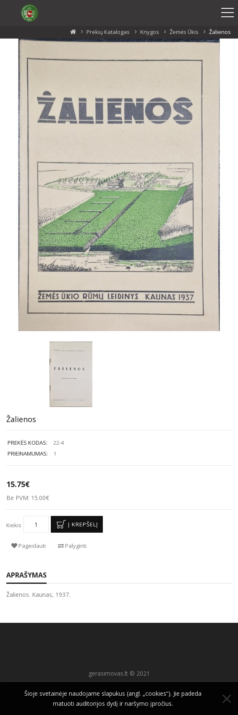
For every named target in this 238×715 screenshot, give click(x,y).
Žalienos (220, 32)
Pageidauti (28, 545)
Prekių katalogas (108, 32)
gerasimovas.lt (108, 673)
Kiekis (13, 525)
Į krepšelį (75, 524)
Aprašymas (26, 575)
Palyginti (72, 545)
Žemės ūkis (184, 32)
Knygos (149, 32)
